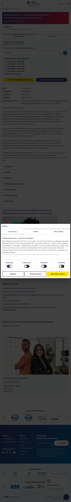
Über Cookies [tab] (58, 231)
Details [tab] (35, 231)
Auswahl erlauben (35, 274)
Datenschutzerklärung (10, 257)
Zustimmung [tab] (12, 231)
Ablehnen (13, 274)
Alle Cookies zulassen (58, 274)
